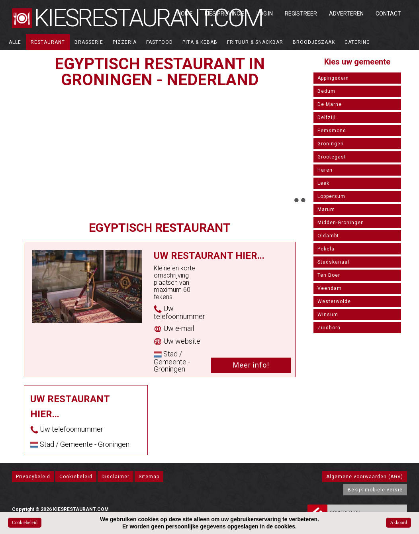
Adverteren (346, 13)
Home (185, 13)
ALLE (15, 42)
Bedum (326, 91)
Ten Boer (328, 275)
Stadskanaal (333, 262)
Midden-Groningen (340, 222)
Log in (264, 13)
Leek (323, 183)
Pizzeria (125, 42)
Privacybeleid (33, 476)
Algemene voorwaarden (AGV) (364, 476)
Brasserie (88, 42)
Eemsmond (331, 130)
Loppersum (331, 196)
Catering (357, 42)
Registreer (301, 13)
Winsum (327, 314)
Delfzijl (326, 117)
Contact (388, 13)
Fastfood (159, 42)
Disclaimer (115, 476)
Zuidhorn (329, 328)
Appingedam (333, 78)
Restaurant (48, 42)
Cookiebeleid (75, 476)
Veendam (329, 288)
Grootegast (331, 157)
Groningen (330, 144)
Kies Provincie (225, 13)
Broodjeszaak (314, 42)
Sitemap (149, 476)
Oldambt (328, 236)
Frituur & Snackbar (255, 42)
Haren (325, 170)
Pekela (326, 249)
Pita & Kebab (199, 42)
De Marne (329, 104)
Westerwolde (334, 301)
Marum (326, 209)
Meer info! (251, 365)
